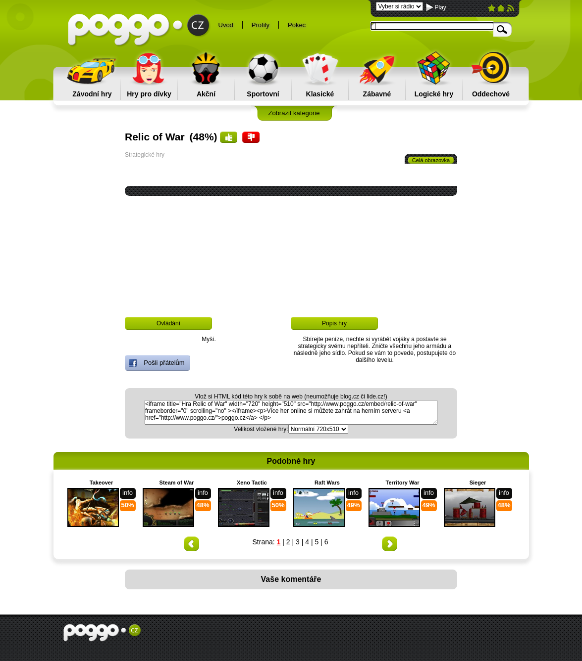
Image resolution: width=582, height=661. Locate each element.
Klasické (320, 94)
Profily (260, 25)
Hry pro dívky (149, 94)
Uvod (225, 25)
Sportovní (263, 94)
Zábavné (377, 94)
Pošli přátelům (157, 363)
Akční (206, 94)
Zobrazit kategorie (293, 113)
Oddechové (491, 94)
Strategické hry (144, 154)
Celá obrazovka (431, 160)
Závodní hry (91, 94)
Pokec (297, 25)
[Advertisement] (292, 278)
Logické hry (434, 94)
